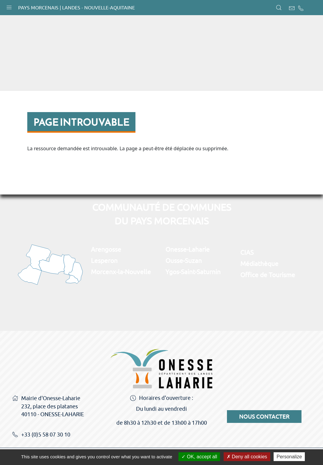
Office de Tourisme (267, 274)
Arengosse (106, 249)
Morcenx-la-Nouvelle (121, 271)
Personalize (289, 456)
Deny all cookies (247, 456)
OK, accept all (199, 456)
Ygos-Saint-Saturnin (193, 271)
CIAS (247, 252)
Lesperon (104, 260)
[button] (9, 6)
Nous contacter (264, 416)
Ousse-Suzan (183, 260)
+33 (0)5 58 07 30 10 (41, 435)
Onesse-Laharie (187, 249)
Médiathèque (259, 263)
